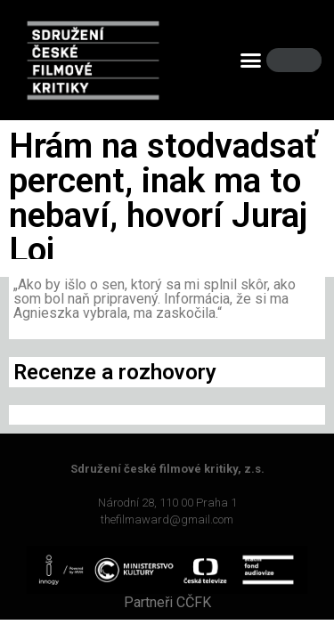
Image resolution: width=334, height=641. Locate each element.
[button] (250, 60)
